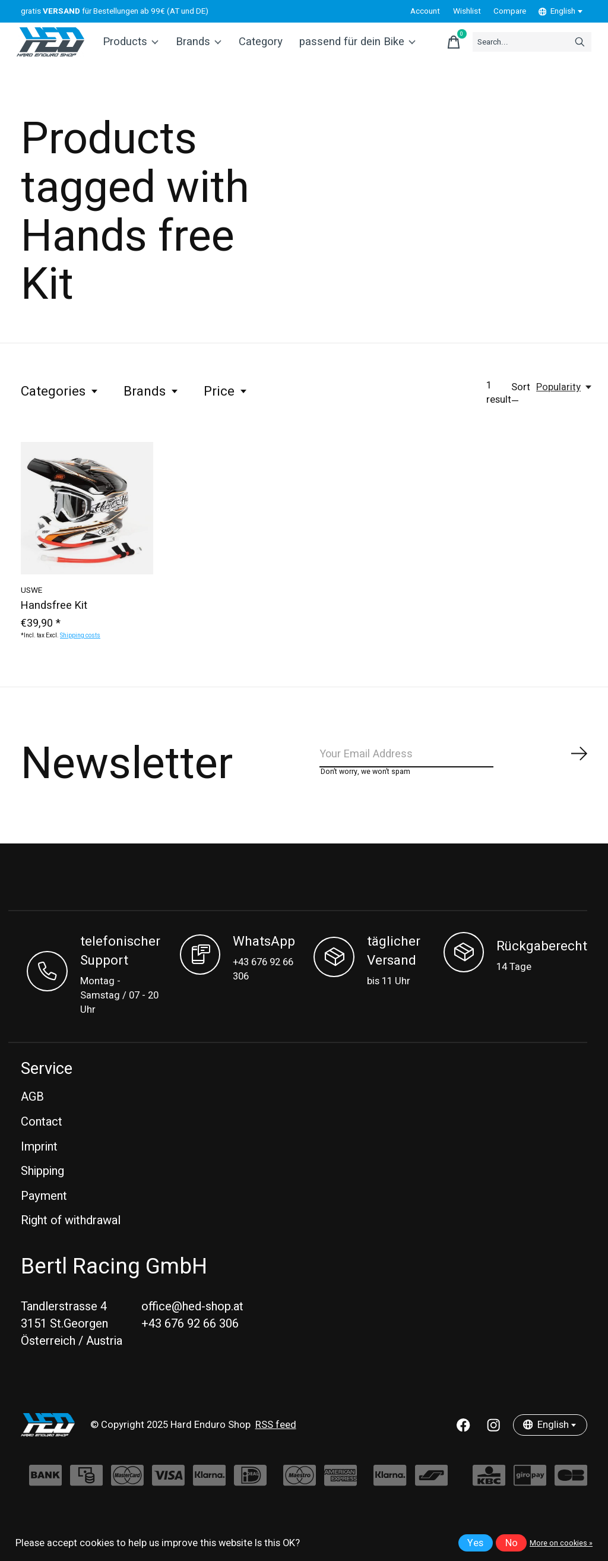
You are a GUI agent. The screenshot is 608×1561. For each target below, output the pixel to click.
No (511, 1543)
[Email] (454, 772)
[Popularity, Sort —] (564, 403)
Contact (41, 1144)
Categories (60, 406)
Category (261, 49)
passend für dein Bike (354, 49)
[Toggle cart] (423, 49)
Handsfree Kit (54, 621)
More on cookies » (561, 1543)
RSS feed (275, 1447)
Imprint (39, 1169)
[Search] (515, 49)
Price (226, 406)
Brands (201, 49)
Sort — (520, 410)
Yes (475, 1543)
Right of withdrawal (71, 1243)
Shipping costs (80, 651)
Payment (44, 1218)
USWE (31, 605)
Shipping (42, 1193)
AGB (32, 1120)
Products (136, 49)
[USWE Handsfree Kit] (87, 523)
